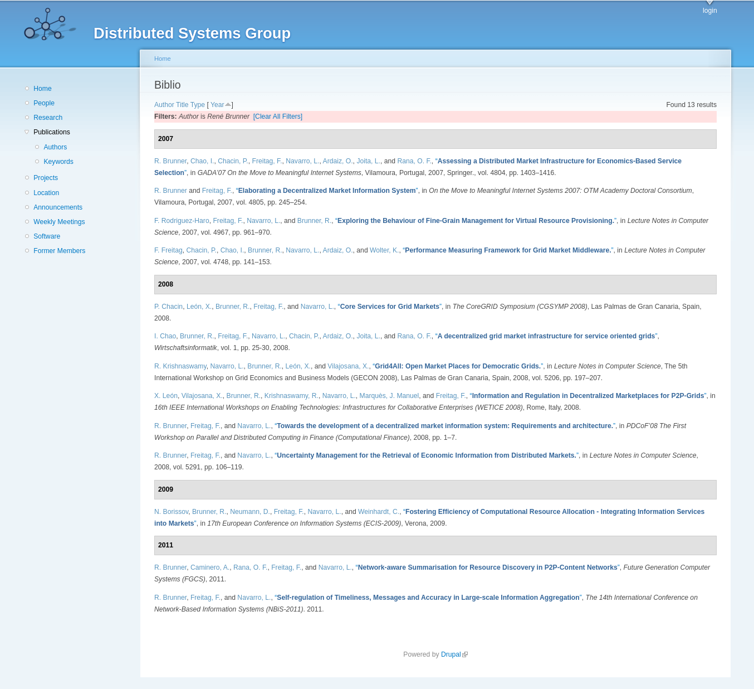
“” (327, 191)
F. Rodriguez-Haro (181, 221)
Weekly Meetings (59, 222)
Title (182, 105)
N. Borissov (171, 512)
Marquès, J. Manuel (389, 396)
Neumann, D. (250, 512)
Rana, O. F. (414, 161)
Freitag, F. (267, 161)
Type (197, 105)
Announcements (57, 207)
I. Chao (165, 336)
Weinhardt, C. (378, 512)
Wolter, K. (384, 250)
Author (164, 105)
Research (47, 118)
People (44, 103)
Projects (45, 178)
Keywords (58, 162)
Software (46, 236)
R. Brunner (170, 161)
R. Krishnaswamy (180, 366)
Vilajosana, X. (348, 366)
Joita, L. (368, 161)
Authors (55, 147)
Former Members (59, 251)
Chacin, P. (233, 161)
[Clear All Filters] (278, 116)
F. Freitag (168, 250)
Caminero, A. (209, 567)
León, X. (199, 306)
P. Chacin (168, 306)
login (710, 10)
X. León (166, 396)
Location (46, 193)
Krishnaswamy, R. (292, 396)
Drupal (454, 654)
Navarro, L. (302, 161)
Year (217, 105)
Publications (51, 132)
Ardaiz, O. (338, 161)
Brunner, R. (314, 221)
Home (42, 89)
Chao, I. (202, 161)
